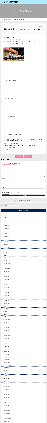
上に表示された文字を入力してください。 (11, 194)
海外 (2, 216)
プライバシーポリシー (6, 408)
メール (4, 184)
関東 (2, 222)
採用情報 (4, 395)
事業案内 (4, 389)
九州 (2, 243)
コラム (3, 246)
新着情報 (4, 403)
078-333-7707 (23, 351)
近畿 (2, 232)
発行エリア (4, 392)
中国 (2, 236)
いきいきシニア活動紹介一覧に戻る (23, 203)
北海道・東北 (4, 219)
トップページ (4, 383)
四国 (2, 239)
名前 (3, 180)
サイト (3, 188)
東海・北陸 (4, 229)
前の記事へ (19, 156)
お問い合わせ (23, 360)
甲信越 (3, 226)
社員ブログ (4, 400)
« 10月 (3, 331)
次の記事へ (28, 156)
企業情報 (4, 386)
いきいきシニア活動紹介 (8, 19)
